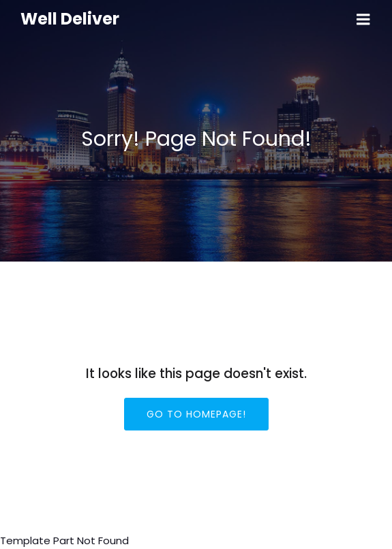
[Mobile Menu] (363, 20)
